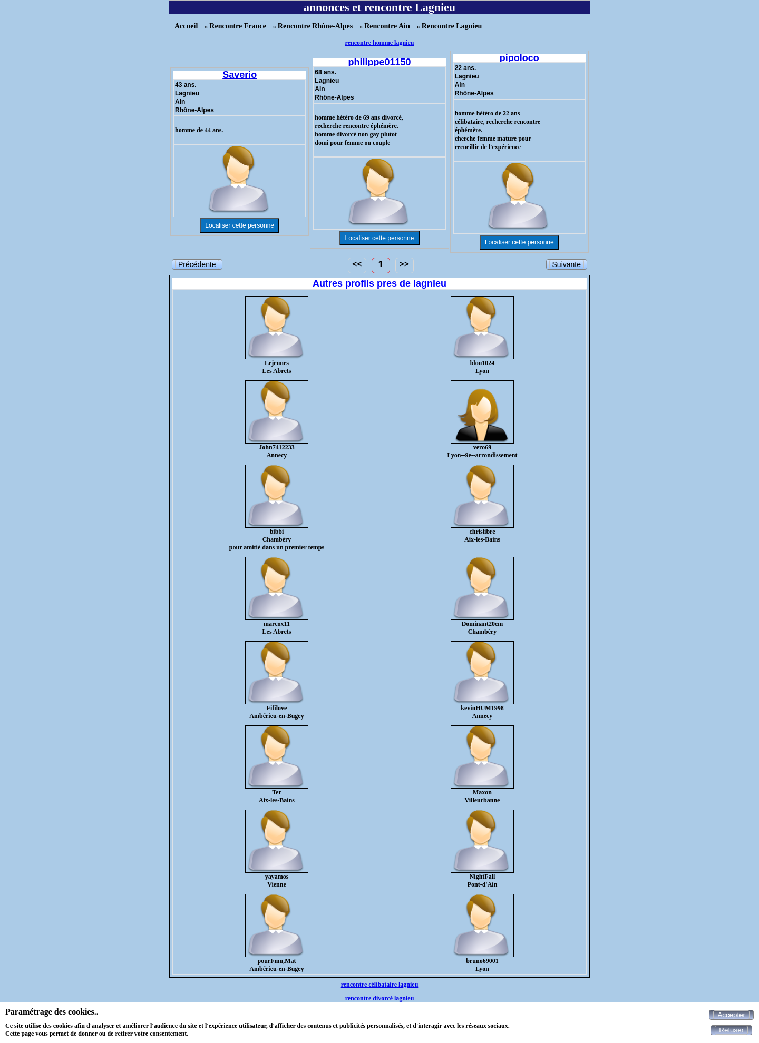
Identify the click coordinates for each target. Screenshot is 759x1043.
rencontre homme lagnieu (379, 42)
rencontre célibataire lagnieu (380, 984)
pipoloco (519, 58)
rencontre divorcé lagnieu (379, 998)
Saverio (239, 75)
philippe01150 (379, 62)
